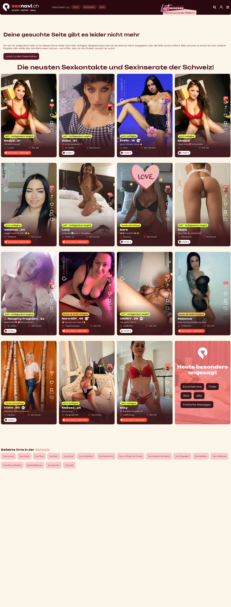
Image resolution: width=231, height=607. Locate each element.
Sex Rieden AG (106, 456)
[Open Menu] (227, 7)
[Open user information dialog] (221, 7)
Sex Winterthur (86, 456)
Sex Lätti (69, 465)
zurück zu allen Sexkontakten (21, 56)
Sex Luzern (8, 456)
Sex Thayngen (182, 456)
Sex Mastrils (53, 465)
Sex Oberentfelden (12, 465)
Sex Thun (39, 456)
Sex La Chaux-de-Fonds (130, 456)
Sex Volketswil (219, 456)
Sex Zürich (24, 456)
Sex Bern (53, 456)
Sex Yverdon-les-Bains (159, 456)
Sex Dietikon (201, 456)
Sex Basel (68, 456)
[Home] (24, 7)
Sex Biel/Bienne (34, 465)
